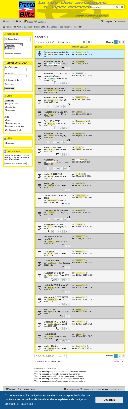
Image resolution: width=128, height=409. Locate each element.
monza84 (52, 162)
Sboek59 (51, 78)
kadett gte (49, 183)
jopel (50, 312)
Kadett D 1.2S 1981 (53, 133)
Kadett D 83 (50, 334)
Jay (49, 54)
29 (61, 106)
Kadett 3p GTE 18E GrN (56, 112)
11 (54, 168)
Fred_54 (51, 123)
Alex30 (50, 176)
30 (65, 106)
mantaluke (80, 61)
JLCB (50, 254)
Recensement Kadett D (56, 52)
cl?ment (79, 224)
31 (68, 106)
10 (58, 219)
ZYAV (50, 275)
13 (54, 142)
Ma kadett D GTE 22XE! (56, 297)
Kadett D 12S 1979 (53, 61)
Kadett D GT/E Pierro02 (56, 285)
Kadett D (41, 37)
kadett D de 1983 (52, 147)
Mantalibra (52, 263)
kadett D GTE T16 (53, 174)
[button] (123, 42)
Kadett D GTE (51, 160)
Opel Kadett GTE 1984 (55, 322)
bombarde (52, 299)
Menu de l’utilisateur (15, 63)
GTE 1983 (49, 251)
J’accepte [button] (109, 400)
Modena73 (80, 237)
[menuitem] (19, 22)
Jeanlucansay (81, 121)
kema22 (51, 241)
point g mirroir (53, 324)
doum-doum (81, 52)
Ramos (51, 136)
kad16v (51, 186)
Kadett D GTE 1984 (53, 224)
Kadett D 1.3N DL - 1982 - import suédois (57, 74)
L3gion (50, 336)
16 (65, 142)
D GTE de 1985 (51, 260)
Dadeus (51, 114)
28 (58, 106)
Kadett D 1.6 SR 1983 (55, 88)
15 (61, 142)
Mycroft (79, 210)
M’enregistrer (9, 84)
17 (68, 142)
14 (58, 142)
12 (58, 168)
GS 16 (50, 150)
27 (54, 106)
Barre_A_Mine (54, 64)
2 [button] (119, 42)
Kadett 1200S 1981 (53, 97)
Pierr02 (51, 287)
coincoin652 (53, 100)
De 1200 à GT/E (52, 121)
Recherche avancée (12, 54)
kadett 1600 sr (51, 346)
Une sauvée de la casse (56, 210)
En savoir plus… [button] (26, 403)
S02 (49, 227)
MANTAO (80, 160)
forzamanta (52, 200)
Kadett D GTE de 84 (54, 273)
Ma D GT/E (49, 309)
